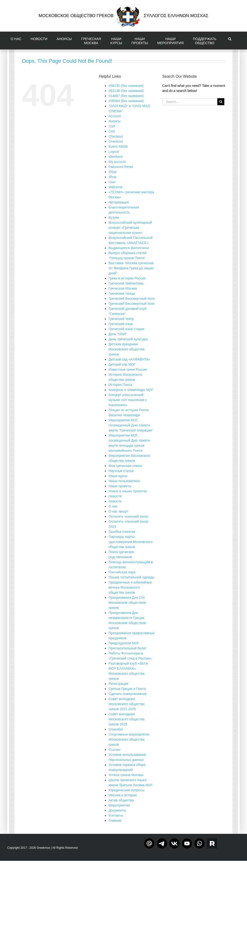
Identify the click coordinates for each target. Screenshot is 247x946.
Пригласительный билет (128, 648)
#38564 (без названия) (126, 101)
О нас (113, 506)
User (112, 182)
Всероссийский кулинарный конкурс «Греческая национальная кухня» (130, 228)
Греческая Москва (123, 288)
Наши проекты (120, 486)
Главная (115, 820)
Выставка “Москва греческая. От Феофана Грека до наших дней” (131, 268)
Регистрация (118, 684)
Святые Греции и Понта (127, 689)
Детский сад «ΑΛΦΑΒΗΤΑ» (129, 359)
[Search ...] (189, 101)
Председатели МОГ (124, 643)
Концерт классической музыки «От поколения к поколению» (128, 400)
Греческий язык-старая (126, 329)
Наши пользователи (124, 481)
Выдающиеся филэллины (129, 248)
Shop (113, 172)
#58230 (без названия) (126, 86)
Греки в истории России (127, 278)
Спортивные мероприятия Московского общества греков (129, 739)
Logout (114, 151)
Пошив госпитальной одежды (132, 577)
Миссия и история (123, 795)
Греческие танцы (122, 293)
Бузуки (114, 217)
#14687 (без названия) (126, 96)
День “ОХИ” (118, 334)
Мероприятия (119, 805)
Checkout (116, 136)
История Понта (120, 385)
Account (115, 116)
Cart (112, 126)
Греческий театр (121, 319)
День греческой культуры (128, 339)
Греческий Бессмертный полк (132, 298)
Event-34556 (118, 146)
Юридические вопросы (126, 790)
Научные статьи (121, 471)
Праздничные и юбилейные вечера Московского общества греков (130, 587)
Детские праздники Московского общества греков (126, 349)
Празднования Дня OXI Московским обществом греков (127, 603)
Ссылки (114, 749)
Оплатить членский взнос (129, 516)
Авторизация (119, 202)
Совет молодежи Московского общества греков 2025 (126, 719)
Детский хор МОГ (122, 364)
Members (116, 157)
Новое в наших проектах (128, 491)
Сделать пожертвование (128, 694)
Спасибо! (116, 729)
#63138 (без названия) (126, 91)
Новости (115, 496)
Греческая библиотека (126, 283)
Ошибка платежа (122, 532)
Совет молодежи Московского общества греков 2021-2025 (126, 704)
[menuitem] (17, 40)
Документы (117, 810)
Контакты (116, 815)
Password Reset (121, 167)
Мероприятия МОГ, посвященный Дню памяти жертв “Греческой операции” (131, 425)
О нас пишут (118, 511)
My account (117, 162)
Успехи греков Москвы (126, 775)
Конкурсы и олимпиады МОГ (131, 390)
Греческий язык (121, 324)
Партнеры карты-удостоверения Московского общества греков (131, 542)
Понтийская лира (122, 572)
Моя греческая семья (125, 466)
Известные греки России (128, 369)
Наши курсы (118, 476)
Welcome (116, 187)
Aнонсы (115, 121)
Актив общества (121, 800)
